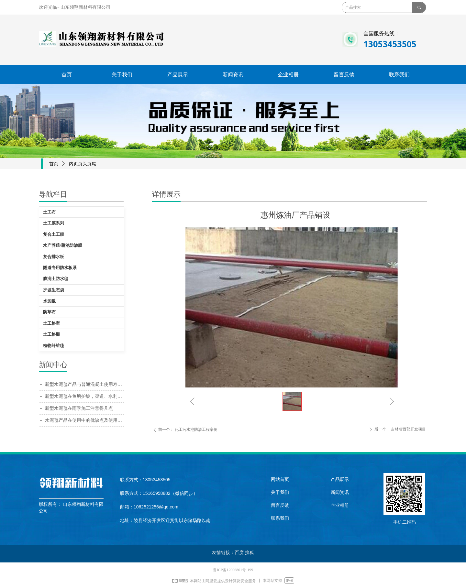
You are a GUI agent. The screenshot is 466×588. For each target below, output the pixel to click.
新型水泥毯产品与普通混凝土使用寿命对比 (84, 384)
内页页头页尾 (82, 163)
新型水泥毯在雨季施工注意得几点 (79, 408)
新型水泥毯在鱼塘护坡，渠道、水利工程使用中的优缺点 (84, 396)
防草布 (49, 312)
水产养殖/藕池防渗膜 (62, 245)
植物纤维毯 (53, 345)
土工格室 (51, 323)
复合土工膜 (53, 234)
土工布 (49, 212)
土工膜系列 (53, 223)
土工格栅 (51, 334)
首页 (53, 163)
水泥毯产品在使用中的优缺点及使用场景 (84, 420)
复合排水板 (53, 256)
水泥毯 (49, 301)
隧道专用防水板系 (60, 267)
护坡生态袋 (53, 290)
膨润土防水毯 (55, 278)
